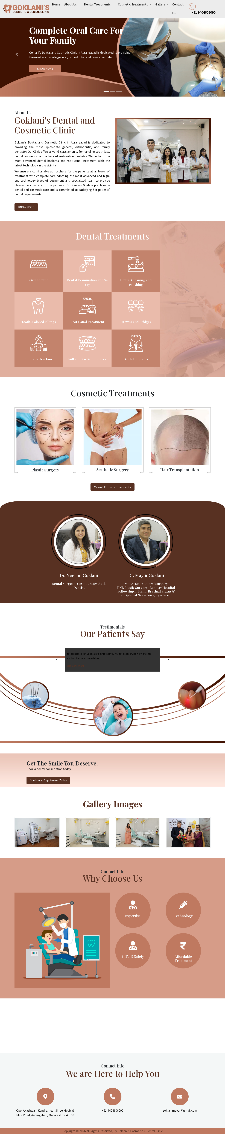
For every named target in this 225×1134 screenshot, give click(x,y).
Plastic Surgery (45, 469)
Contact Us (178, 8)
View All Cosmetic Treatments (112, 487)
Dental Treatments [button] (97, 4)
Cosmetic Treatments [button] (133, 4)
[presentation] (56, 659)
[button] (17, 54)
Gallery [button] (160, 4)
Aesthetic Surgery (112, 469)
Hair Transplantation (179, 469)
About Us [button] (70, 4)
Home (56, 3)
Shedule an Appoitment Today (48, 780)
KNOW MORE (45, 68)
